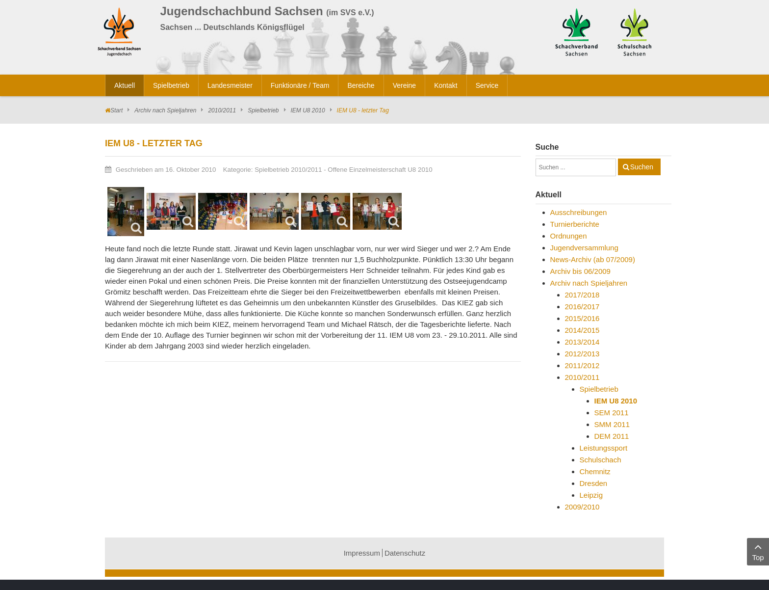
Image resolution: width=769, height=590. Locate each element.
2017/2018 (582, 295)
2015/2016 (582, 318)
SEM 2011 (611, 412)
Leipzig (591, 495)
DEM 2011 (611, 436)
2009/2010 (582, 507)
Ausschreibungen (578, 212)
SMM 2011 (612, 424)
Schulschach (600, 460)
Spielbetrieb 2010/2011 (288, 169)
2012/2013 (582, 353)
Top (758, 551)
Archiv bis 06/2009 (580, 271)
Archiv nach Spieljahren (165, 110)
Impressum (362, 553)
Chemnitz (595, 471)
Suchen (641, 167)
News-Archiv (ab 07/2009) (592, 259)
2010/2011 (222, 110)
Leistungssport (604, 448)
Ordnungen (568, 236)
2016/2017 (582, 306)
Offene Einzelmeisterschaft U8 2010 (380, 169)
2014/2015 (582, 330)
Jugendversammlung (584, 247)
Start (116, 110)
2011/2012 (582, 365)
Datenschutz (404, 553)
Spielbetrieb (263, 110)
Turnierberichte (574, 224)
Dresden (594, 483)
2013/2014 (582, 342)
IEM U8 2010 (308, 110)
